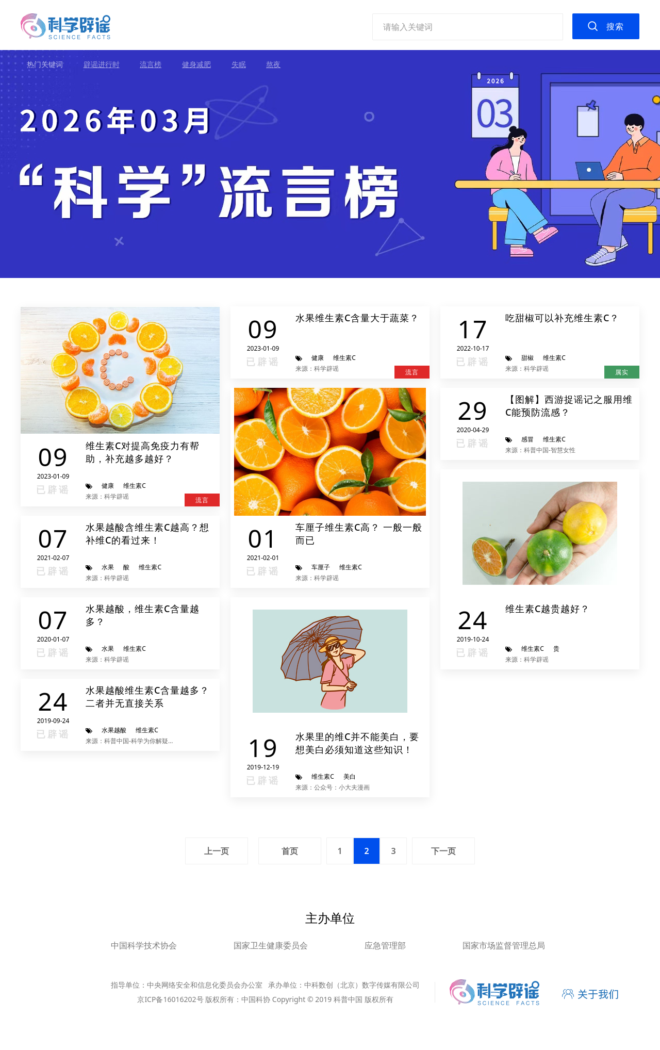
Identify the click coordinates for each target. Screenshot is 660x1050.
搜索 (615, 26)
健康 (108, 485)
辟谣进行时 (102, 64)
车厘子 (320, 567)
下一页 (443, 851)
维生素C (134, 485)
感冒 (527, 439)
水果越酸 (114, 730)
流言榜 (150, 64)
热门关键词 (45, 64)
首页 (290, 851)
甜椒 (527, 357)
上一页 (216, 851)
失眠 (239, 64)
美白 (349, 776)
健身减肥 (196, 64)
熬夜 (273, 64)
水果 (108, 567)
